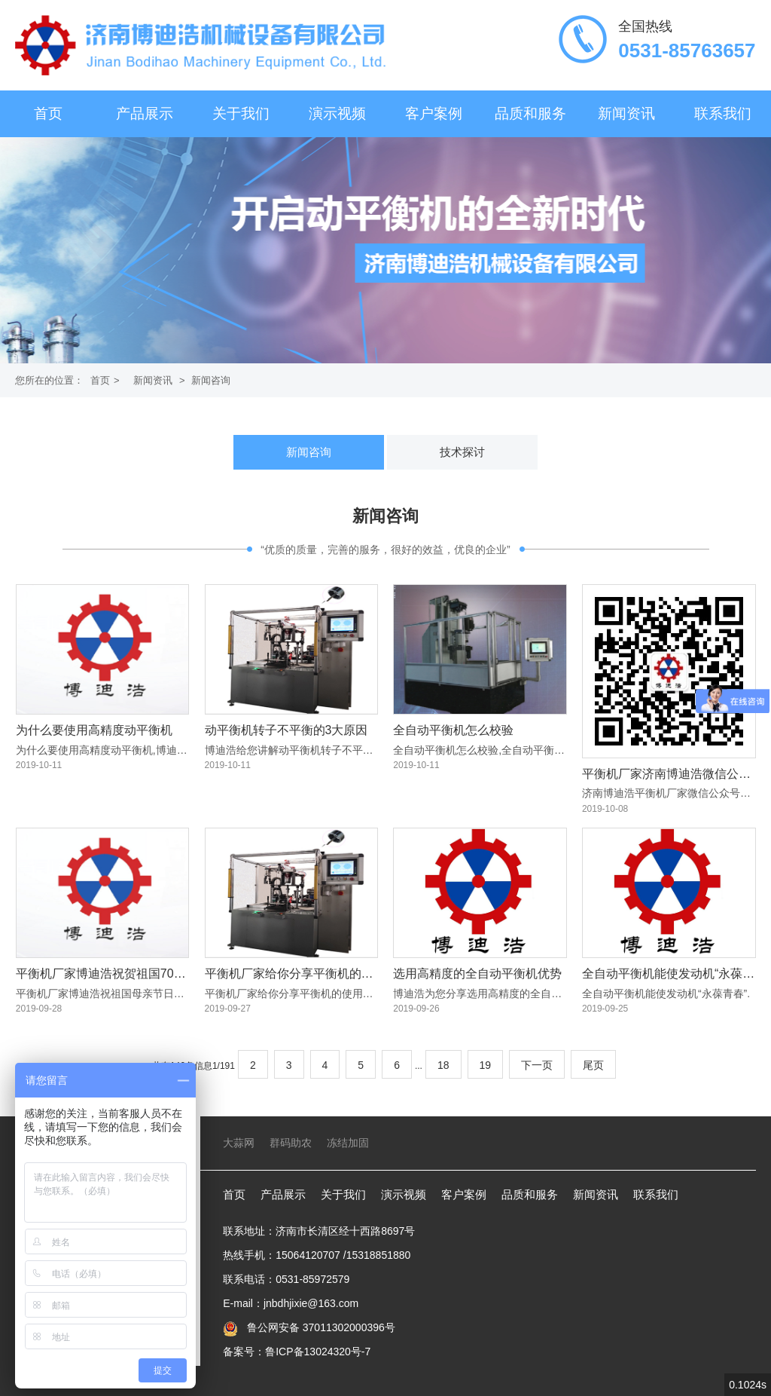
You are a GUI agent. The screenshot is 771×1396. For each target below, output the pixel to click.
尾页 (593, 1065)
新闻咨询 (210, 380)
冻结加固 (348, 1143)
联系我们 (722, 113)
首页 (48, 113)
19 (486, 1065)
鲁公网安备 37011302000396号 (319, 1327)
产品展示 (144, 113)
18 (443, 1065)
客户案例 (433, 113)
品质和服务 (530, 113)
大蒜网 (238, 1143)
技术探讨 (462, 451)
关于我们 (241, 113)
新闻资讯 (626, 113)
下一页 (537, 1065)
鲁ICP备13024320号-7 (317, 1351)
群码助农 (291, 1143)
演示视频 (337, 113)
